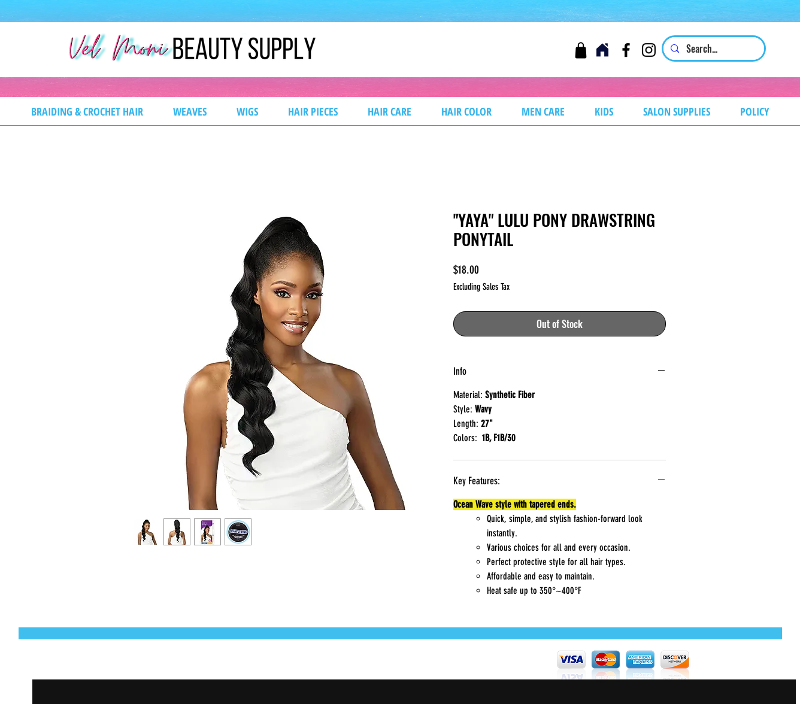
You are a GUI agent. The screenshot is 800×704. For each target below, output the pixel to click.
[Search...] (712, 48)
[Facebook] (626, 50)
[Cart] (580, 50)
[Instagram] (649, 50)
